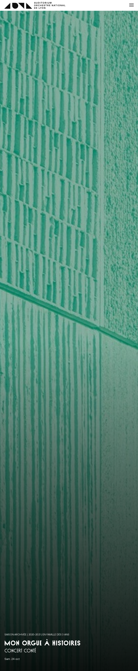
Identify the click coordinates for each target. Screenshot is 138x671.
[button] (131, 5)
